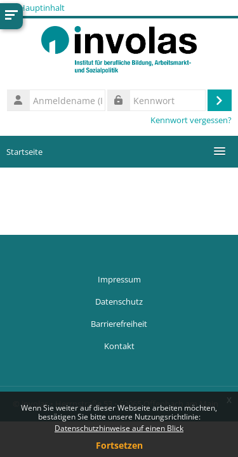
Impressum (119, 279)
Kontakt (119, 346)
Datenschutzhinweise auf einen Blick (119, 428)
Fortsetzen (119, 445)
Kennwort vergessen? (191, 120)
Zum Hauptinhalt (32, 7)
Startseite (24, 151)
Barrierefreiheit (119, 323)
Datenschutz (119, 301)
